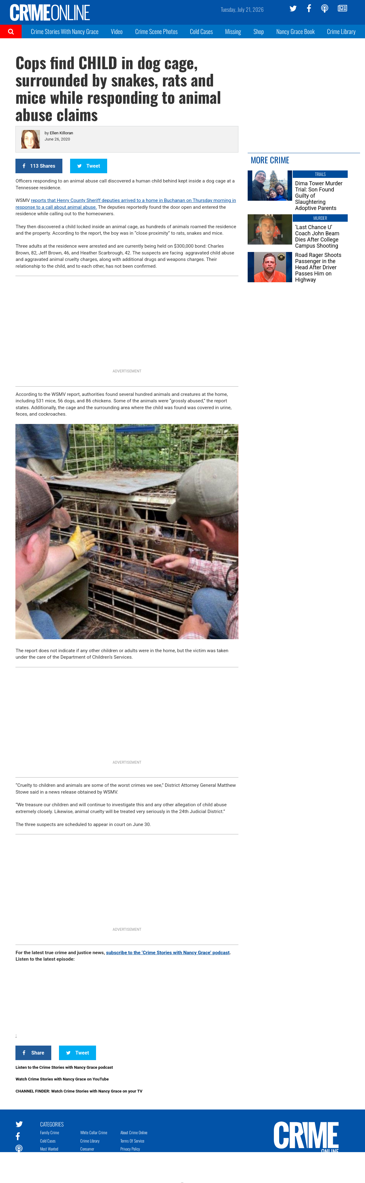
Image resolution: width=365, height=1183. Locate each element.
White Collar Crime (93, 1132)
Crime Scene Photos (156, 31)
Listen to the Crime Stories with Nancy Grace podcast (64, 1067)
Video (117, 31)
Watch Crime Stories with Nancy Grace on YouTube (62, 1079)
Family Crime (49, 1132)
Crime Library (341, 31)
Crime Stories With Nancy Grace (65, 31)
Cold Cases (201, 31)
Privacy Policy (130, 1149)
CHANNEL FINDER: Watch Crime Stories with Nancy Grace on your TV (78, 1091)
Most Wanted (49, 1149)
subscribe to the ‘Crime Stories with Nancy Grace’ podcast (168, 952)
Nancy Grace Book (295, 31)
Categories (52, 1123)
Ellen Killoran (61, 133)
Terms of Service (132, 1141)
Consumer (87, 1149)
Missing (233, 31)
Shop (259, 31)
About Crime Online (133, 1132)
